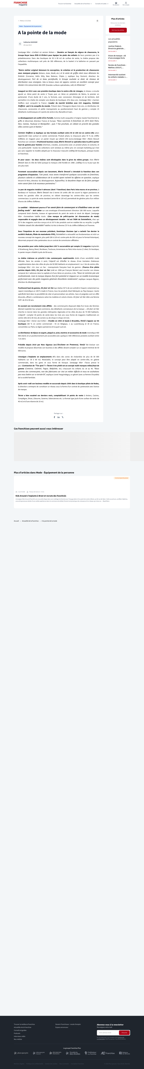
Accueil (16, 521)
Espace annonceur (61, 1027)
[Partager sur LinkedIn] (58, 417)
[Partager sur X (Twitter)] (62, 417)
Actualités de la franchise (22, 1027)
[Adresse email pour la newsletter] (107, 1032)
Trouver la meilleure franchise (24, 1024)
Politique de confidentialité (34, 1064)
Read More (106, 501)
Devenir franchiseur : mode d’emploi (68, 1024)
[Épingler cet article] (97, 20)
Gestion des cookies (51, 1064)
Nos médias (18, 1039)
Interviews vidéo (19, 1036)
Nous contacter (64, 1064)
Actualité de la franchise (30, 521)
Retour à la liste (24, 21)
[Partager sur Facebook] (54, 417)
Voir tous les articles (118, 30)
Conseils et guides (20, 1030)
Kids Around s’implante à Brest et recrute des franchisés (41, 495)
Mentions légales (19, 1064)
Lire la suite (112, 51)
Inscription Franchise (77, 1064)
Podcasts (17, 1033)
